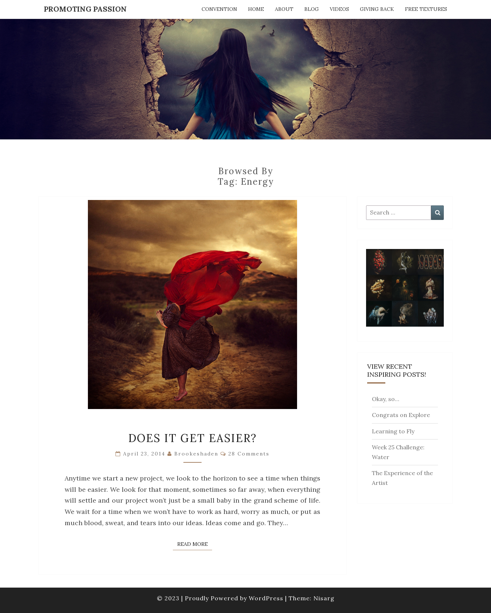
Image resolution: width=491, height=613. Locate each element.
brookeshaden (196, 453)
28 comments (248, 453)
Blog (311, 9)
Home (256, 9)
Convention (219, 9)
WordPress (266, 598)
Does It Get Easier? (192, 438)
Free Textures (426, 9)
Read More (194, 543)
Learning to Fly (393, 431)
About (284, 9)
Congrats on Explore (401, 414)
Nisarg (323, 598)
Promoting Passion (85, 8)
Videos (339, 9)
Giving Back (377, 9)
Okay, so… (385, 398)
